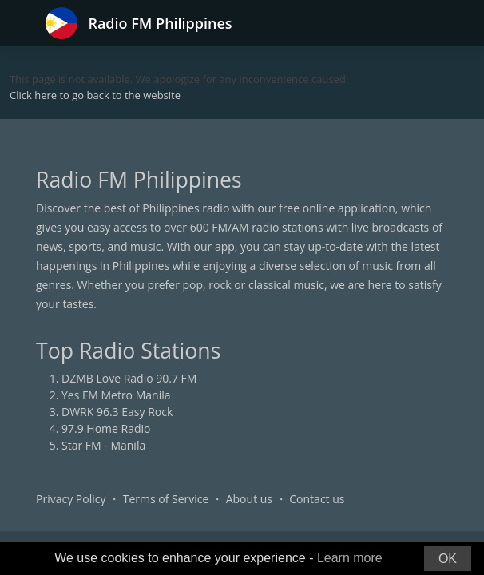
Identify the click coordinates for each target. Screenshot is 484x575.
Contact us (316, 498)
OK (447, 558)
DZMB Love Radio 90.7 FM (128, 378)
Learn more (350, 558)
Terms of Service (166, 498)
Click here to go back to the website (95, 95)
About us (249, 498)
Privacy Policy (70, 498)
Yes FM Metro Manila (115, 394)
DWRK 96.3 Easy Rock (117, 411)
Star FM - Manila (103, 445)
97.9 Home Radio (105, 428)
